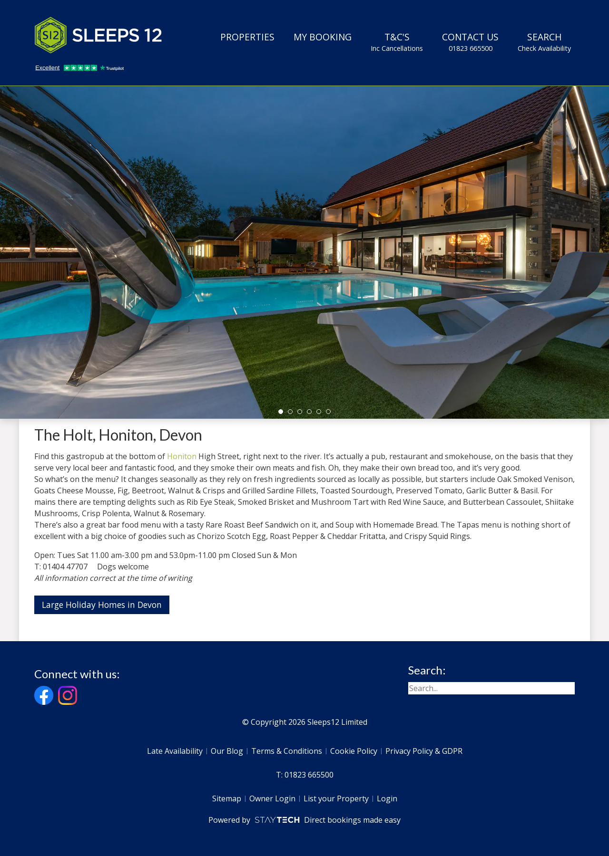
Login (387, 798)
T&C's (397, 41)
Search (544, 41)
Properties (247, 36)
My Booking (323, 36)
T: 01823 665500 (305, 774)
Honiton (181, 456)
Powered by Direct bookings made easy (304, 820)
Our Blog (227, 751)
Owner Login (272, 798)
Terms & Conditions (286, 751)
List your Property (336, 798)
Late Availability (175, 751)
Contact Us (470, 41)
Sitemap (226, 798)
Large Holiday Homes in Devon (102, 604)
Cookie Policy (353, 751)
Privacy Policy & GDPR (423, 751)
